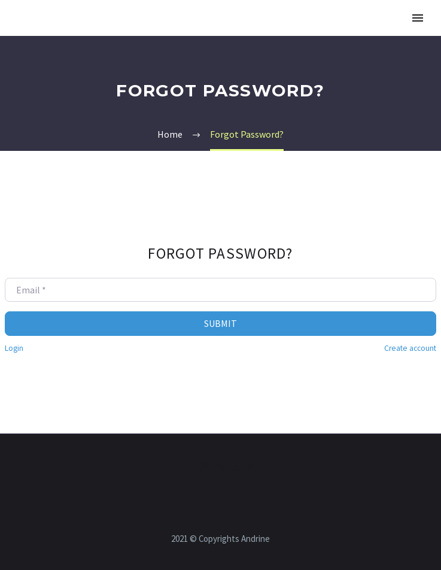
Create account (410, 348)
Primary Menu (417, 18)
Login (14, 348)
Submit (220, 323)
